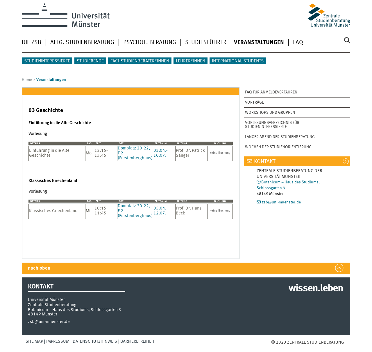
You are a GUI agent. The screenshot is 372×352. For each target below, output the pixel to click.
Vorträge (254, 102)
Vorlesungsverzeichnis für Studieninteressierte (272, 125)
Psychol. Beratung (149, 43)
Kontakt (265, 161)
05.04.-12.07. (160, 211)
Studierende (90, 61)
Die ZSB (31, 43)
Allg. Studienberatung (82, 43)
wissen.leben (316, 289)
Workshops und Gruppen (270, 113)
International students (238, 61)
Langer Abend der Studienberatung (280, 137)
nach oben (39, 268)
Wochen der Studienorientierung (278, 147)
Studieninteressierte (47, 61)
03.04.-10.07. (160, 153)
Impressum (57, 341)
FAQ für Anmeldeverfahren (271, 92)
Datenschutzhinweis (95, 341)
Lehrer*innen (190, 61)
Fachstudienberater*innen (139, 61)
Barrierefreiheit (137, 341)
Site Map (34, 341)
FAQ (298, 43)
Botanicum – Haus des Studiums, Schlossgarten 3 (74, 310)
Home (27, 80)
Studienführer (205, 43)
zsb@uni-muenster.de (281, 202)
